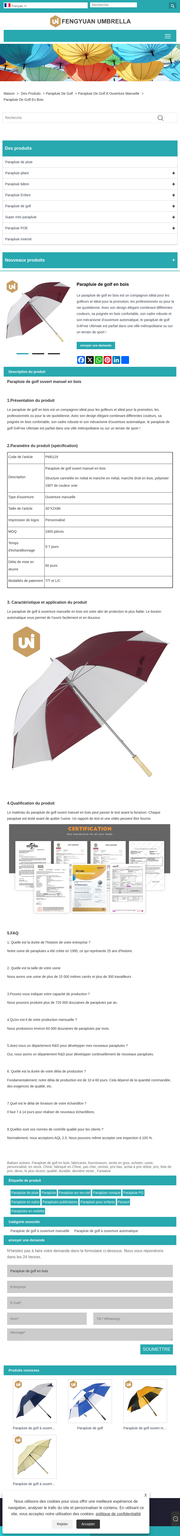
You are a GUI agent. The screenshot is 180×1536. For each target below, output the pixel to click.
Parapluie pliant (17, 173)
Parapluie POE (16, 228)
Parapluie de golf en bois (24, 100)
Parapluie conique (106, 1193)
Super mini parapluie (20, 217)
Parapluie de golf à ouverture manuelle (108, 93)
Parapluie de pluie (19, 162)
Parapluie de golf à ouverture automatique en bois (36, 1484)
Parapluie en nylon (25, 1202)
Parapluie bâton (17, 184)
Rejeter (62, 1524)
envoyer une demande (95, 345)
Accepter (88, 1524)
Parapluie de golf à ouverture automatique (106, 1231)
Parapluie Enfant (18, 195)
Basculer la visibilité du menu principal (168, 35)
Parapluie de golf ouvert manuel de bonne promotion (146, 1428)
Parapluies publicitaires (60, 1202)
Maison (9, 93)
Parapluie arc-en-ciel (74, 1193)
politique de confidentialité (118, 1514)
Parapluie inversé (18, 239)
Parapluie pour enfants (98, 1202)
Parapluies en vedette (27, 1211)
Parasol (123, 1202)
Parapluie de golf (59, 93)
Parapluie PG (133, 1193)
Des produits (31, 93)
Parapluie (48, 1193)
